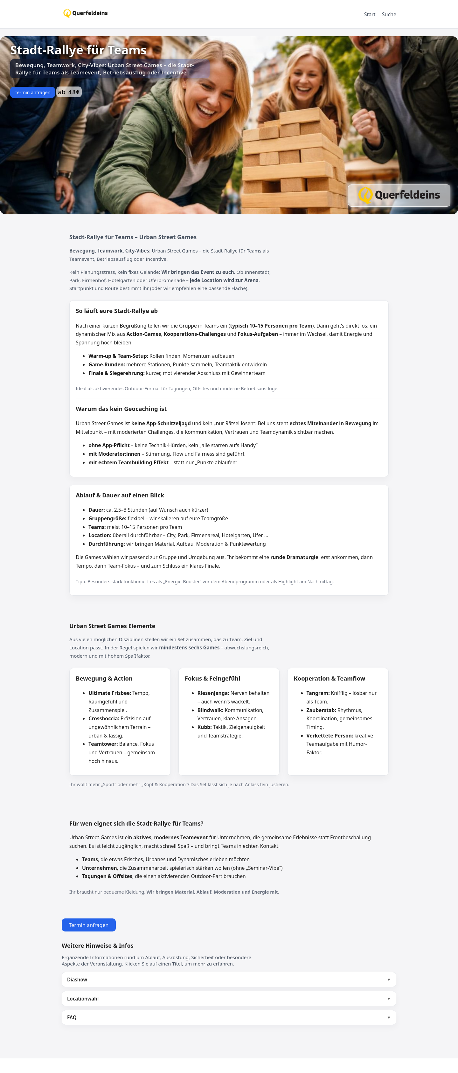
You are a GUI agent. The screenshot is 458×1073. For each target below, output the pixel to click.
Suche (389, 14)
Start (370, 14)
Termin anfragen (32, 92)
